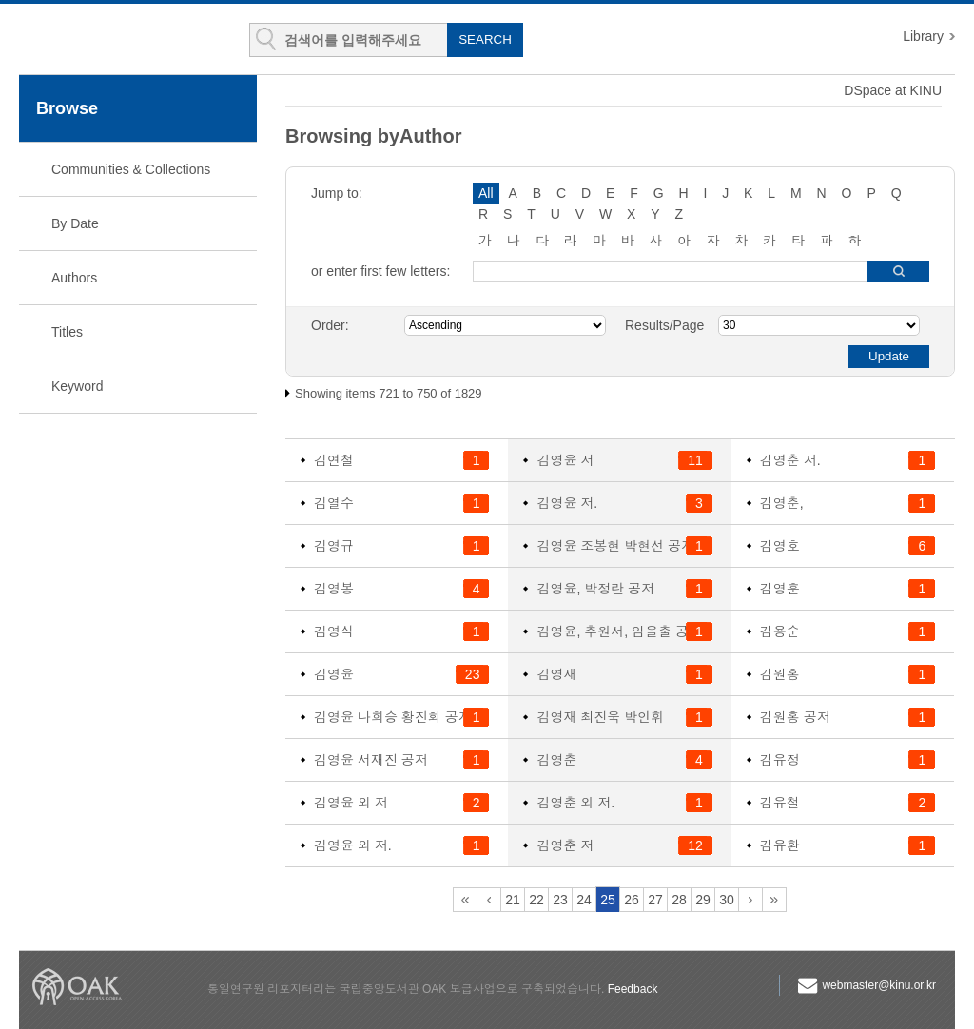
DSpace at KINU (893, 90)
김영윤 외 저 (351, 802)
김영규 (334, 545)
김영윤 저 (565, 460)
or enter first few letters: (380, 271)
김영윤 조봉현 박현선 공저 (615, 545)
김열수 (334, 503)
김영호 (780, 545)
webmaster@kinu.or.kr (879, 985)
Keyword (77, 386)
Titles (67, 332)
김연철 (334, 460)
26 (631, 899)
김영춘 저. (790, 460)
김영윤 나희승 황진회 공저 (393, 717)
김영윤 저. (566, 503)
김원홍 (780, 674)
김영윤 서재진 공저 (371, 759)
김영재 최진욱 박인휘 (600, 717)
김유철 (780, 802)
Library (923, 36)
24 (584, 899)
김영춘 (556, 759)
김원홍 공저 (795, 717)
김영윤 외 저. (353, 845)
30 (726, 899)
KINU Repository (131, 40)
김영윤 (334, 674)
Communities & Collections (130, 169)
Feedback (633, 989)
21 (512, 899)
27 (655, 899)
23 (560, 899)
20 (489, 899)
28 (679, 899)
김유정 (780, 759)
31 (750, 899)
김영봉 (334, 588)
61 (774, 899)
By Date (75, 223)
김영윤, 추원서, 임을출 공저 (618, 631)
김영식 (334, 631)
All (486, 193)
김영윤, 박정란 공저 (595, 588)
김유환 (780, 845)
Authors (74, 277)
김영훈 (780, 588)
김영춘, (782, 503)
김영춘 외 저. (575, 802)
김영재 (556, 674)
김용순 (780, 631)
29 (703, 899)
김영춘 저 (565, 845)
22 (536, 899)
